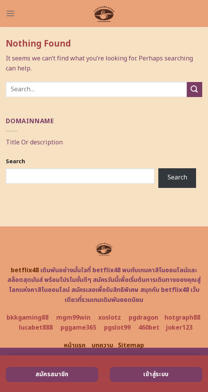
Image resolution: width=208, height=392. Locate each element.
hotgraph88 (182, 317)
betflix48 (25, 270)
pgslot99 (117, 327)
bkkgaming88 (28, 317)
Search (15, 161)
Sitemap (131, 345)
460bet (148, 327)
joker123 (179, 327)
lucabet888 (36, 327)
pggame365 (78, 327)
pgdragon (143, 317)
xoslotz (109, 317)
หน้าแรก (75, 345)
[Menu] (10, 13)
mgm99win (73, 317)
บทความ (102, 345)
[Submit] (194, 89)
